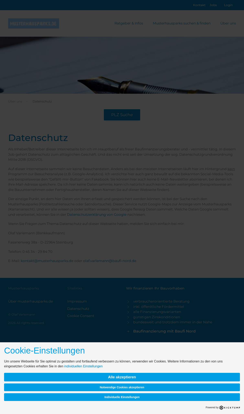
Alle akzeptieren (122, 377)
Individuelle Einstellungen (122, 397)
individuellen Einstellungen (83, 366)
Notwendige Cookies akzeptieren (122, 387)
